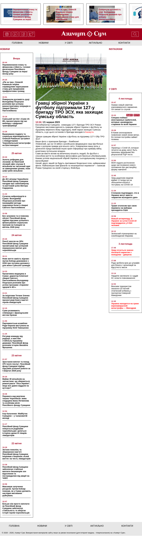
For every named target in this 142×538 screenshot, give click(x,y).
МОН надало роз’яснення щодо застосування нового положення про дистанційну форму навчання (124, 166)
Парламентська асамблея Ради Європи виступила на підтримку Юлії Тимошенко (15, 325)
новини (44, 43)
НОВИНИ (5, 49)
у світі (69, 43)
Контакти (124, 43)
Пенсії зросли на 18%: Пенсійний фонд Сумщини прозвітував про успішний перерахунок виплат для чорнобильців (15, 245)
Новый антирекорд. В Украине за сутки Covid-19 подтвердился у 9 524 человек (124, 221)
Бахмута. (89, 132)
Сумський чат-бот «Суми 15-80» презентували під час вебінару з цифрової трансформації (16, 122)
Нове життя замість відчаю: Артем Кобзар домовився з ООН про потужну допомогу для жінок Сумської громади (16, 262)
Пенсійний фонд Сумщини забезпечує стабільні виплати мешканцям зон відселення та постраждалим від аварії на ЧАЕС (15, 472)
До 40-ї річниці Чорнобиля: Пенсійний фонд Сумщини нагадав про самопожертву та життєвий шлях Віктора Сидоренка (15, 183)
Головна (17, 43)
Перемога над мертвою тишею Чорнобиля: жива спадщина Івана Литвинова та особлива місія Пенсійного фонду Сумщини (16, 400)
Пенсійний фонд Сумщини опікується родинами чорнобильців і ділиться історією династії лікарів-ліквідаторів (15, 430)
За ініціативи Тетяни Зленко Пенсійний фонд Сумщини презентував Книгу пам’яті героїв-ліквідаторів (16, 298)
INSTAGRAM (115, 49)
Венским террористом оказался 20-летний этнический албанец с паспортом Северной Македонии (121, 290)
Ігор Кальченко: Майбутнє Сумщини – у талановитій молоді (14, 416)
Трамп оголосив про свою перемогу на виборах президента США (124, 208)
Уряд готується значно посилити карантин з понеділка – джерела (122, 252)
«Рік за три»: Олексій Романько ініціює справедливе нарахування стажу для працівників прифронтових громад (67, 15)
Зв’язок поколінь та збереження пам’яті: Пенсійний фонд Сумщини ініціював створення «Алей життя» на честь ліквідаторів (16, 454)
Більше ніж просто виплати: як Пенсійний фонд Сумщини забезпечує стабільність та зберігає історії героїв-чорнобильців (16, 508)
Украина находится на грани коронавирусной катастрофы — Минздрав (125, 305)
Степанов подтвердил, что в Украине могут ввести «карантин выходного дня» (125, 195)
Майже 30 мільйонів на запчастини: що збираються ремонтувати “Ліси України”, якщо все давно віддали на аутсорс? (16, 383)
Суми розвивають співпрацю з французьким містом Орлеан (15, 312)
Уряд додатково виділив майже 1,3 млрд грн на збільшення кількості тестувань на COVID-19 (122, 181)
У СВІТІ (113, 89)
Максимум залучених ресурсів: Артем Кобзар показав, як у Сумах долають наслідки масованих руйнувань (16, 491)
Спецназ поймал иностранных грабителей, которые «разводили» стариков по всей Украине (124, 121)
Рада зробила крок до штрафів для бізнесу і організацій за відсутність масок (125, 265)
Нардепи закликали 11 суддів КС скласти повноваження (124, 277)
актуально (95, 43)
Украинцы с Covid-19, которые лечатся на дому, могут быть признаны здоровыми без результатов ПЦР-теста (125, 151)
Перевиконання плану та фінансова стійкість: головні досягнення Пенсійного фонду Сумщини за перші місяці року (25, 15)
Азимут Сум (119, 533)
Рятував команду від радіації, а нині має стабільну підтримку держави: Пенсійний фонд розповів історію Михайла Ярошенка (15, 342)
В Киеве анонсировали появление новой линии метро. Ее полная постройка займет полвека (125, 136)
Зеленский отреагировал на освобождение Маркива (124, 234)
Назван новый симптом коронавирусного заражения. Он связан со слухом (124, 107)
